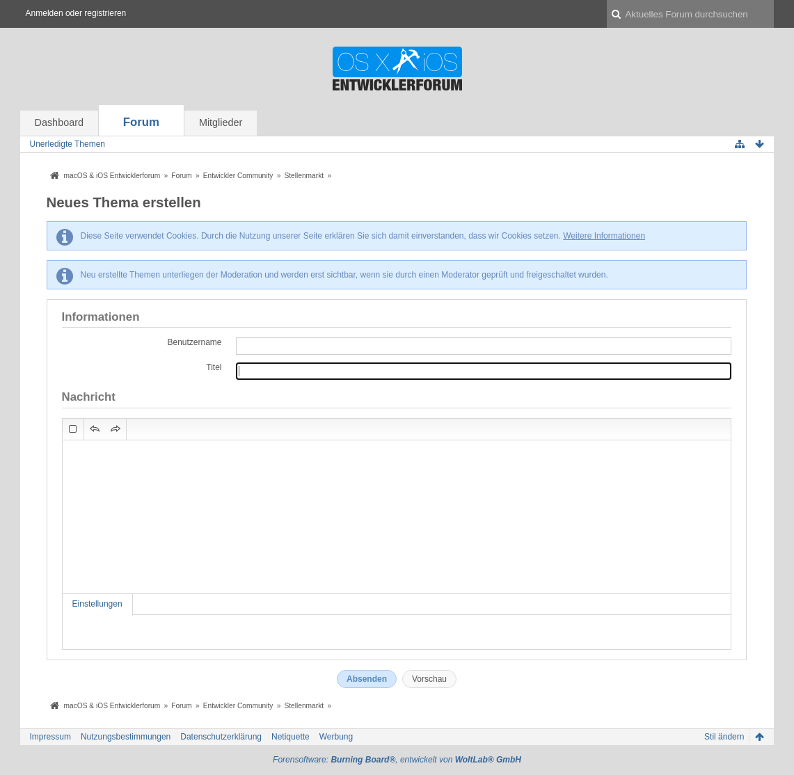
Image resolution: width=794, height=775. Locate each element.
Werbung (336, 737)
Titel (213, 367)
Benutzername (194, 342)
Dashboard (59, 122)
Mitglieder (220, 122)
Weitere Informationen (604, 236)
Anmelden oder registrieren (76, 13)
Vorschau (429, 679)
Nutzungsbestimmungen (125, 737)
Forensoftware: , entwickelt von (397, 760)
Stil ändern (724, 737)
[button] (73, 429)
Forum (141, 122)
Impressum (50, 737)
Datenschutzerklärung (221, 737)
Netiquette (290, 737)
